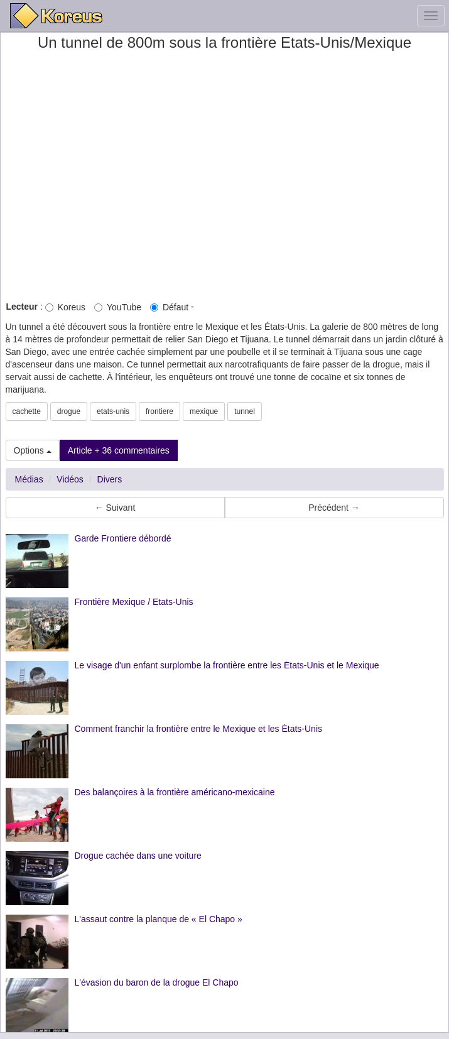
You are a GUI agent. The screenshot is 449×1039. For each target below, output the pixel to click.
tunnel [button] (244, 411)
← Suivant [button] (115, 508)
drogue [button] (68, 411)
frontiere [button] (159, 411)
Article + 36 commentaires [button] (119, 450)
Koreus (65, 307)
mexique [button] (204, 411)
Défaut (169, 307)
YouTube (117, 307)
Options (32, 450)
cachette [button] (27, 411)
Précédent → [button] (334, 508)
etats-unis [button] (113, 411)
